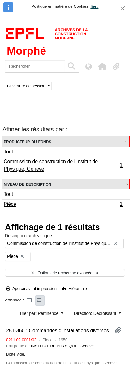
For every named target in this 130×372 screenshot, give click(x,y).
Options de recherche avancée (64, 273)
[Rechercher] (35, 66)
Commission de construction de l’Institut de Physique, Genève (63, 165)
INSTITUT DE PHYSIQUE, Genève (62, 346)
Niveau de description (27, 184)
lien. (94, 6)
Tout (8, 151)
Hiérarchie (74, 288)
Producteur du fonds (27, 141)
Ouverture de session (26, 86)
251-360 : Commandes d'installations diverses (57, 330)
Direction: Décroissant (96, 313)
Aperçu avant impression (31, 288)
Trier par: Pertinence (39, 313)
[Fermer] (123, 8)
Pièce (63, 204)
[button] (102, 66)
